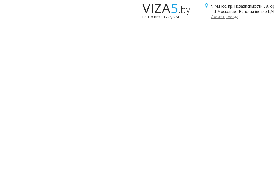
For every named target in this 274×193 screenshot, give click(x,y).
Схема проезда (224, 16)
